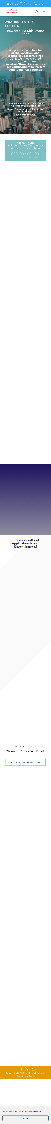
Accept (25, 1118)
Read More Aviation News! (25, 762)
